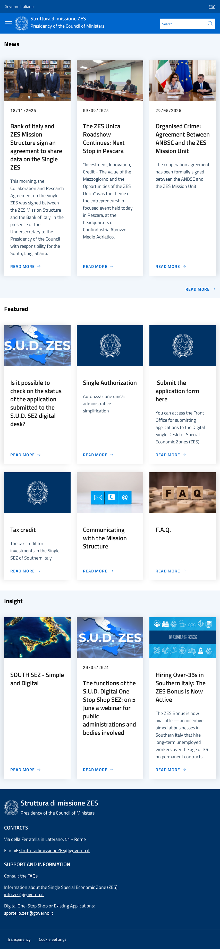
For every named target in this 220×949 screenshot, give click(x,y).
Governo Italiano (19, 6)
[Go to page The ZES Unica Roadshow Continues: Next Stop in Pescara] (98, 266)
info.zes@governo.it (24, 894)
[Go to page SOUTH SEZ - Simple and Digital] (25, 770)
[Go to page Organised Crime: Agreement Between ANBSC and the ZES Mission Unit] (171, 266)
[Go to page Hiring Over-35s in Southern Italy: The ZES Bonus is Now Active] (171, 770)
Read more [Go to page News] (200, 289)
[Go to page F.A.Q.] (171, 571)
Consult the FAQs (21, 875)
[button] (210, 6)
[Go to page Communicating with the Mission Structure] (98, 571)
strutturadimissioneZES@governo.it (54, 850)
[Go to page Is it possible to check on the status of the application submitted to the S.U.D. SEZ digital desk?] (25, 455)
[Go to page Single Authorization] (98, 455)
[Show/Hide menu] (9, 24)
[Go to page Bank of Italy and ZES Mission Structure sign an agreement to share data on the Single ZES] (25, 266)
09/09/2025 (96, 110)
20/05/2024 (96, 667)
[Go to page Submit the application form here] (171, 455)
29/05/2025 (168, 110)
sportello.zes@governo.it (28, 913)
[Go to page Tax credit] (25, 571)
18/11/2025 (23, 110)
